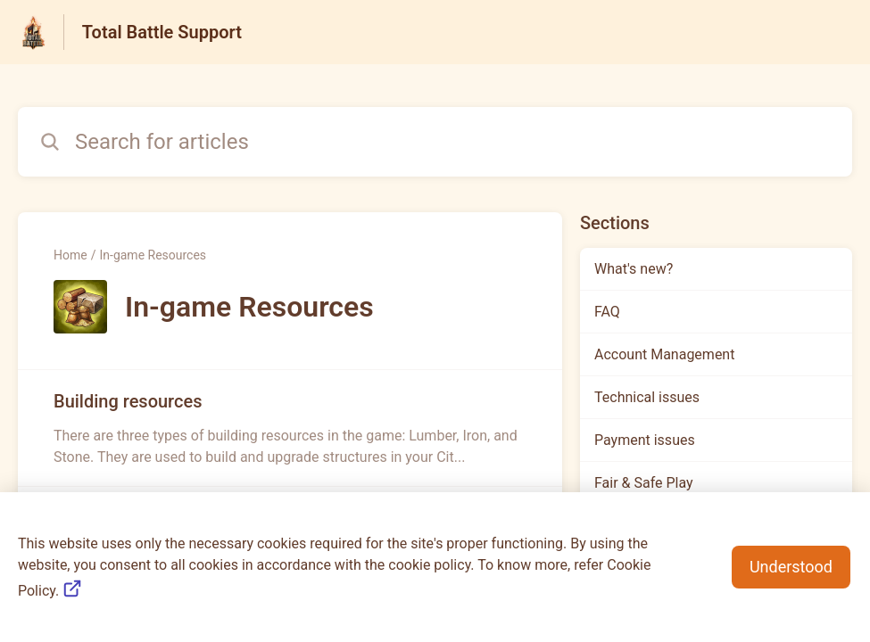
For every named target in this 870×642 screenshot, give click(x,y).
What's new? (633, 268)
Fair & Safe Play (643, 482)
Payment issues (644, 440)
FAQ (607, 311)
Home (70, 255)
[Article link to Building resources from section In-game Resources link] (290, 428)
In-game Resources (152, 255)
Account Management (664, 354)
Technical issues (647, 397)
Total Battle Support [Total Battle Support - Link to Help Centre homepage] (162, 32)
